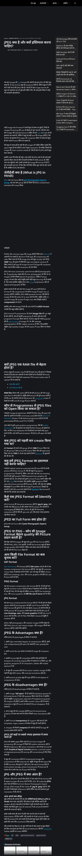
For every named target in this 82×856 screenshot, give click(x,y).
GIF (11, 481)
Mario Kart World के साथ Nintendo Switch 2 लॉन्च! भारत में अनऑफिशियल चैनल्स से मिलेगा (66, 88)
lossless (35, 489)
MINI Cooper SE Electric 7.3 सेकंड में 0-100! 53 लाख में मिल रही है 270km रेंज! (66, 95)
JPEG (6, 180)
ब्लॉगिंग (67, 3)
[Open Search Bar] (75, 3)
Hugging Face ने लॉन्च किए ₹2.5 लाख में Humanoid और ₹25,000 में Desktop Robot (66, 128)
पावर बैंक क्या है (14, 384)
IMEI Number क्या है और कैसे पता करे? (65, 53)
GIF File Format (10, 566)
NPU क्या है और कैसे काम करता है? (64, 66)
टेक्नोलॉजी (45, 3)
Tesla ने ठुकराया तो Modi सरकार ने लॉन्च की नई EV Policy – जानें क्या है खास (65, 101)
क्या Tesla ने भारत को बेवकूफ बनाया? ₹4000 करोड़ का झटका (66, 114)
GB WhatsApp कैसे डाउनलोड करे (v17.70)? (66, 40)
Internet (46, 254)
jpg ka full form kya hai (27, 835)
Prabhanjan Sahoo (15, 50)
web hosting (13, 321)
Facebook (47, 828)
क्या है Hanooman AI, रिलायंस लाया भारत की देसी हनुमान (65, 80)
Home (6, 38)
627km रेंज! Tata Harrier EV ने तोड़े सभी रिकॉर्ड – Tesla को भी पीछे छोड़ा (66, 108)
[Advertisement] (41, 20)
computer (39, 398)
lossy (31, 282)
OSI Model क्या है (15, 387)
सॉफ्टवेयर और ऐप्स (14, 38)
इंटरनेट (57, 3)
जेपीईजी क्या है (8, 839)
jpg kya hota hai (41, 835)
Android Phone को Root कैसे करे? (65, 60)
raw (39, 133)
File (19, 82)
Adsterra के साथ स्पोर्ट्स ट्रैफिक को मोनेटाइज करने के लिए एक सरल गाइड (66, 46)
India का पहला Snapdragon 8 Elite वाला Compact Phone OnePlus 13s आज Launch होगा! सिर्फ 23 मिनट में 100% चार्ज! (66, 121)
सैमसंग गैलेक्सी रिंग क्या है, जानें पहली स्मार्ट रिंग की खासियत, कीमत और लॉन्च (66, 73)
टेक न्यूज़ (33, 3)
